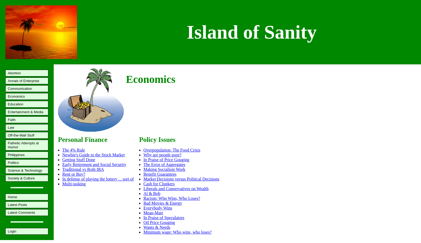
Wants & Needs (156, 227)
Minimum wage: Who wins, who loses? (177, 232)
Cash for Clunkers (159, 184)
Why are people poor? (162, 155)
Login (12, 231)
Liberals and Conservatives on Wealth (176, 188)
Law (11, 128)
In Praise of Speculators (163, 217)
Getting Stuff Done (78, 159)
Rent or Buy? (73, 174)
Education (15, 104)
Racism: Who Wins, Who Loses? (171, 198)
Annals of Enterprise (23, 81)
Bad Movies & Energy (162, 203)
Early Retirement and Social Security (94, 164)
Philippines (16, 155)
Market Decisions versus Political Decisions (181, 179)
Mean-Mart (153, 213)
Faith (12, 120)
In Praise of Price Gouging (166, 159)
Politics (13, 163)
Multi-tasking (74, 184)
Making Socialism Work (164, 169)
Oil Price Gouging (159, 222)
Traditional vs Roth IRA (83, 169)
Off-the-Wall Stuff (21, 135)
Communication (20, 89)
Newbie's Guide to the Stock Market (93, 155)
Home (12, 197)
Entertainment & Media (25, 112)
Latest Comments (21, 213)
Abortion (14, 73)
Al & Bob (151, 193)
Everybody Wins (157, 208)
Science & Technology (25, 170)
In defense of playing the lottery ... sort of (98, 179)
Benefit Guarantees (159, 174)
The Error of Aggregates (164, 164)
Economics (16, 96)
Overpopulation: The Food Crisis (171, 150)
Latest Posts (17, 205)
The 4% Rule (73, 150)
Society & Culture (21, 178)
